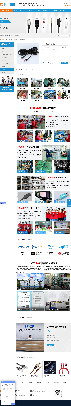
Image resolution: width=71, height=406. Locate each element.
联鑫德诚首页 (7, 10)
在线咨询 (64, 62)
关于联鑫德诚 (54, 10)
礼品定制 (4, 72)
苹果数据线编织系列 (34, 375)
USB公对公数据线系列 (21, 375)
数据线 (15, 10)
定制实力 (37, 10)
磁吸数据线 (5, 60)
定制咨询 (51, 345)
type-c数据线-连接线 (21, 39)
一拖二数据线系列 (62, 375)
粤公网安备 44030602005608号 (19, 403)
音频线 (3, 66)
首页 (6, 39)
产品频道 (10, 39)
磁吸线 (22, 10)
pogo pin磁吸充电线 (17, 35)
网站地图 (65, 382)
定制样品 (15, 39)
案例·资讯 (45, 10)
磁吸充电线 (11, 35)
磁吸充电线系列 (47, 375)
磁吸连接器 (29, 10)
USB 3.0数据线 (5, 63)
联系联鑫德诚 (63, 10)
